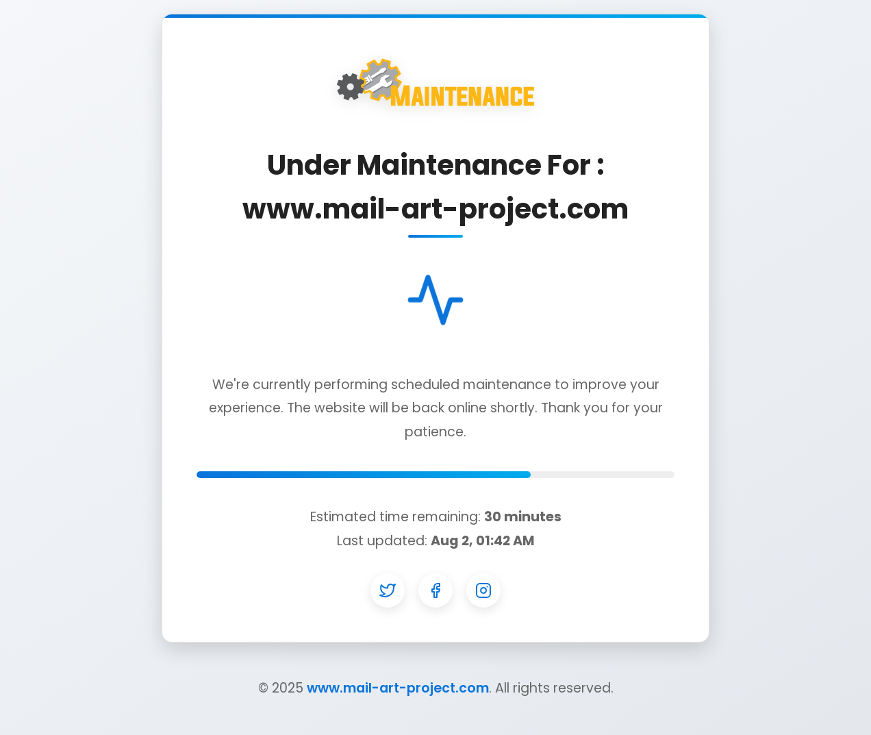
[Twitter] (387, 590)
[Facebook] (435, 590)
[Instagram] (483, 590)
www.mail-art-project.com (398, 688)
